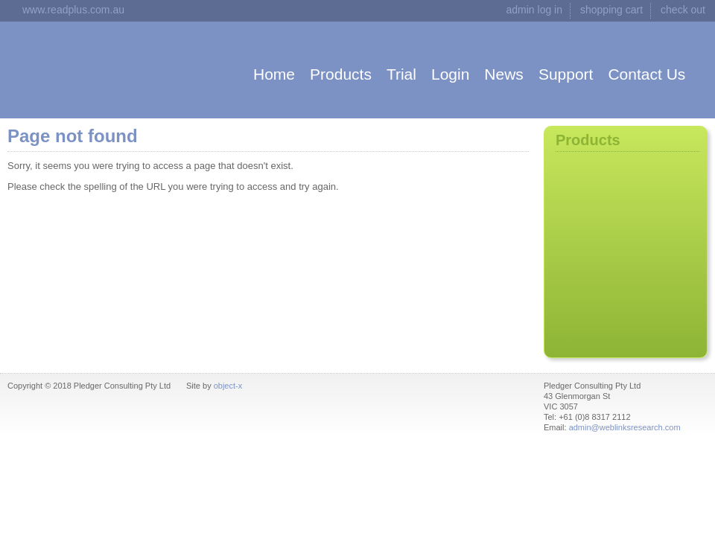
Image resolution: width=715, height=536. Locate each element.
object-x (228, 385)
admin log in (534, 10)
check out (683, 10)
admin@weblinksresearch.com (625, 427)
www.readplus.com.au (73, 10)
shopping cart (611, 10)
